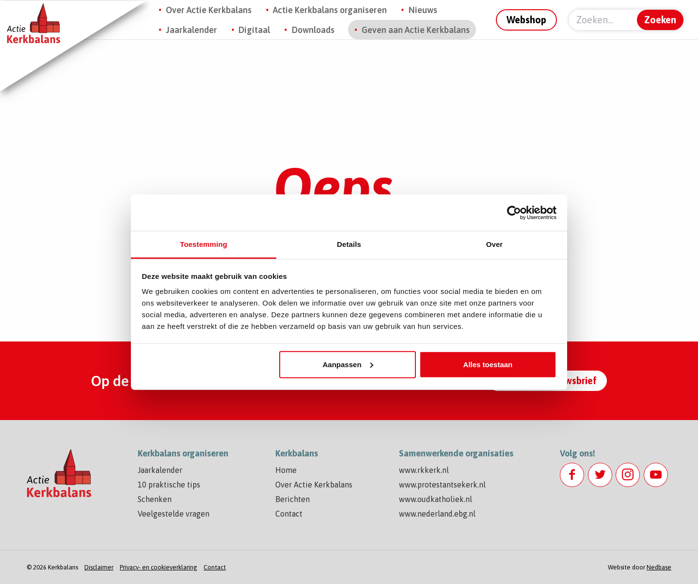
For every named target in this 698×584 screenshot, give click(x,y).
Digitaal (254, 30)
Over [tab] (494, 244)
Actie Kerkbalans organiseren (330, 10)
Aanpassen (348, 364)
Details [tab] (349, 244)
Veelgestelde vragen (173, 513)
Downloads (313, 30)
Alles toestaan (488, 364)
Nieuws (423, 10)
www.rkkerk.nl (424, 470)
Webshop (526, 19)
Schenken (155, 499)
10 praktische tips (169, 484)
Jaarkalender (191, 30)
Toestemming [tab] (203, 244)
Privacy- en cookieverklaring (158, 567)
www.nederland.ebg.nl (437, 513)
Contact (288, 513)
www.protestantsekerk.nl (442, 484)
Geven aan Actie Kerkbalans (416, 30)
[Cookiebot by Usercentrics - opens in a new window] (514, 212)
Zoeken (660, 19)
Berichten (292, 499)
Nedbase (659, 567)
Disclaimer (98, 567)
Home (286, 470)
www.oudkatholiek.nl (435, 499)
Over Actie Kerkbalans (209, 10)
